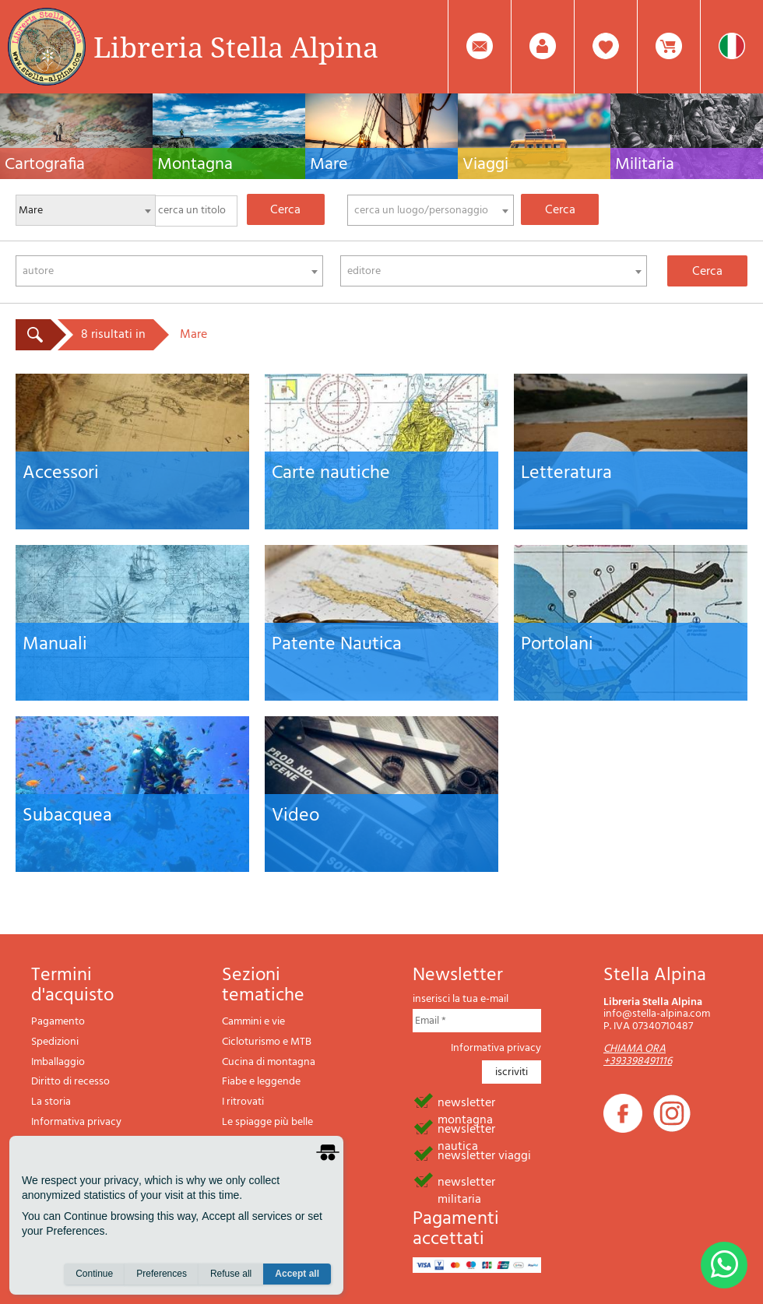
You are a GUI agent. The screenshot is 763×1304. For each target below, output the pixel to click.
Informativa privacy (76, 1122)
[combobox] (430, 210)
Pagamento (58, 1022)
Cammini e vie (253, 1022)
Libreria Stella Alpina (235, 46)
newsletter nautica (466, 1128)
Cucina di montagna (268, 1062)
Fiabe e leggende (261, 1082)
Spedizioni (55, 1042)
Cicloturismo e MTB (266, 1042)
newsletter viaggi (484, 1154)
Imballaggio (58, 1062)
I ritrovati (243, 1102)
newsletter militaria (466, 1181)
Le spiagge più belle (267, 1122)
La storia (51, 1102)
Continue (94, 1273)
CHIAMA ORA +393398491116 (637, 1055)
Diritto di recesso (70, 1082)
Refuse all (230, 1273)
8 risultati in (113, 335)
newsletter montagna (466, 1101)
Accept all (297, 1273)
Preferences (161, 1273)
